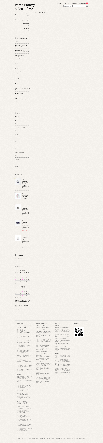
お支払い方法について (50, 438)
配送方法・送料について (61, 438)
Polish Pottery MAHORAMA (25, 7)
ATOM (83, 438)
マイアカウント (60, 3)
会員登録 (75, 3)
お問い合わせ (32, 438)
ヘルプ (22, 361)
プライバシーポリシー (40, 438)
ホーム (19, 438)
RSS (80, 438)
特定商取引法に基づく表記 (72, 438)
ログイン (68, 3)
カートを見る (84, 3)
